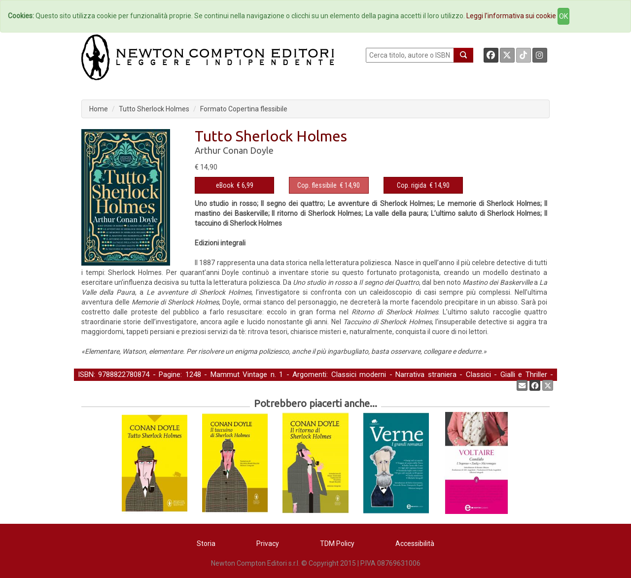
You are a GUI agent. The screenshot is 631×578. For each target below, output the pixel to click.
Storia (206, 543)
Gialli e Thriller (523, 374)
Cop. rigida (411, 185)
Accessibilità (414, 543)
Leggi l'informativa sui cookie (511, 16)
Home (98, 109)
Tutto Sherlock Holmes (154, 109)
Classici (478, 374)
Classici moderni (358, 374)
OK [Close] (563, 16)
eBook (225, 185)
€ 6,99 (234, 185)
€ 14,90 (328, 185)
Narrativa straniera (425, 374)
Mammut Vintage (238, 374)
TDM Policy (337, 543)
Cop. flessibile (317, 185)
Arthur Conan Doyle (234, 150)
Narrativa (135, 384)
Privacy (267, 543)
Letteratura (96, 384)
